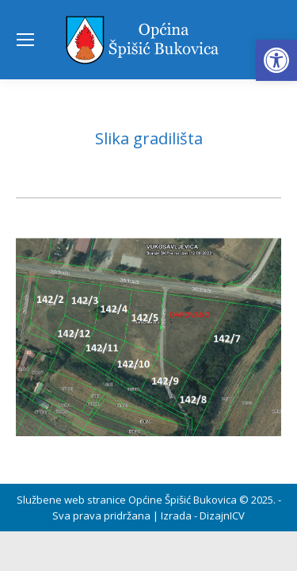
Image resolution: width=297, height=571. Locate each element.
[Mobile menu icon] (25, 39)
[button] (276, 60)
